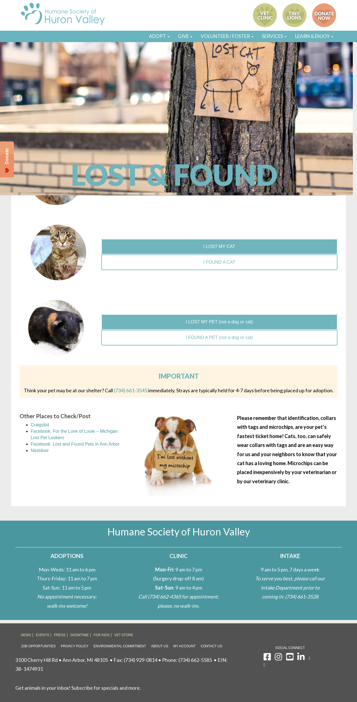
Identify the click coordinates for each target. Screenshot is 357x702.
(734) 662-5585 (195, 660)
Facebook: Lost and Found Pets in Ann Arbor (75, 444)
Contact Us (211, 646)
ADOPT (159, 36)
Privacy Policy (74, 646)
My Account (184, 646)
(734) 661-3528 (301, 596)
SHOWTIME (79, 635)
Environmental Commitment (119, 646)
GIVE (185, 36)
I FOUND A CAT (219, 262)
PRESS (60, 635)
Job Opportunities (38, 646)
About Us (159, 646)
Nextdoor (40, 450)
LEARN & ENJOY (314, 36)
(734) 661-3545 (130, 390)
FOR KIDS (102, 635)
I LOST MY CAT (219, 246)
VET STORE (123, 635)
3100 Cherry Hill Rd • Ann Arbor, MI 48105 (61, 660)
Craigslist (40, 424)
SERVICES (274, 36)
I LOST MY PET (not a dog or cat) (219, 321)
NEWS (26, 635)
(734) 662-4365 (164, 596)
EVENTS (42, 635)
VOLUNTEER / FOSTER (227, 36)
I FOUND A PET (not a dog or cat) (219, 337)
